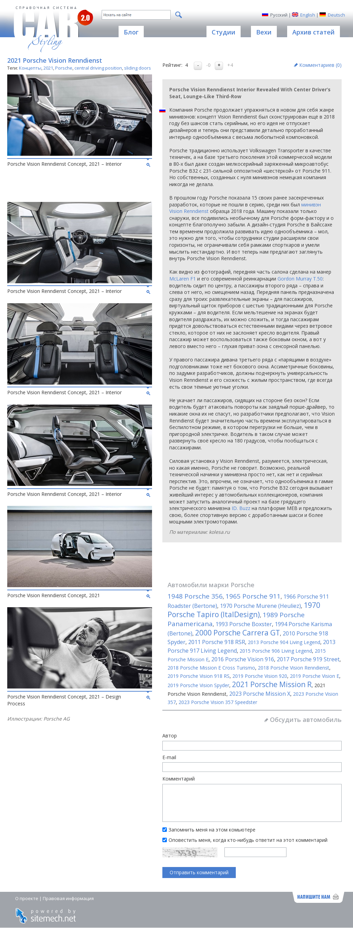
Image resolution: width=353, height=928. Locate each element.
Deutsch (336, 15)
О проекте (26, 898)
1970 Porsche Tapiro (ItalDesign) (244, 609)
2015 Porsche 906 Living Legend (276, 650)
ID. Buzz (241, 508)
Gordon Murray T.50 (300, 278)
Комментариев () (320, 65)
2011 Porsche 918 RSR (216, 642)
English (307, 15)
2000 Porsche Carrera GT (237, 633)
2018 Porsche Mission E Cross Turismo (211, 667)
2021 (48, 68)
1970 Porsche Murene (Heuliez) (260, 606)
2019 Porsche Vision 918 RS (199, 676)
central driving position (98, 68)
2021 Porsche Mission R (272, 684)
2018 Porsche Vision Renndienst (293, 667)
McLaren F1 (182, 278)
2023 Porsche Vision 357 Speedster (218, 702)
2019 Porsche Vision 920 (259, 676)
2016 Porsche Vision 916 (242, 659)
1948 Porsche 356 (195, 596)
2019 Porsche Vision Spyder (198, 685)
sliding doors (137, 68)
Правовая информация (68, 898)
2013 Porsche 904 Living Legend (284, 642)
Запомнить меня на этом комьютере (212, 829)
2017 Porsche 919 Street (308, 659)
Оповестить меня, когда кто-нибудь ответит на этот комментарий (248, 840)
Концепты (30, 68)
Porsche (63, 68)
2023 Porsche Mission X (259, 693)
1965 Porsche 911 (253, 596)
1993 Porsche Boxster (243, 624)
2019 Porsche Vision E (314, 676)
